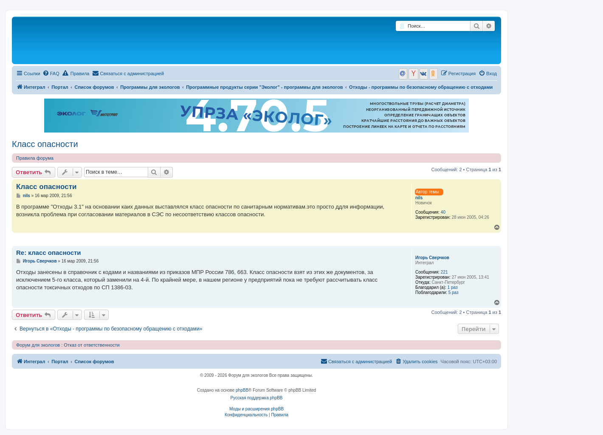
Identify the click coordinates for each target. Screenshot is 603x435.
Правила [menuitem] (76, 73)
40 (443, 212)
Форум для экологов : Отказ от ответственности (68, 344)
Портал (59, 87)
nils (419, 197)
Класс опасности (45, 144)
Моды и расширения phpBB (256, 409)
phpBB (242, 390)
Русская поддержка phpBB (256, 397)
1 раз (453, 287)
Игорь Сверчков (432, 257)
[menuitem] (50, 73)
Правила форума (35, 158)
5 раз (453, 292)
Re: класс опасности (48, 252)
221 (444, 272)
